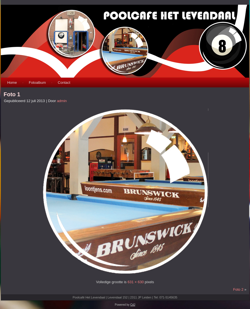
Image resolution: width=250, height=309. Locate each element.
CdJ (132, 304)
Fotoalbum (37, 82)
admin (62, 101)
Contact (64, 82)
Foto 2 (238, 289)
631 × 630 (136, 282)
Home (12, 82)
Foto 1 (12, 94)
